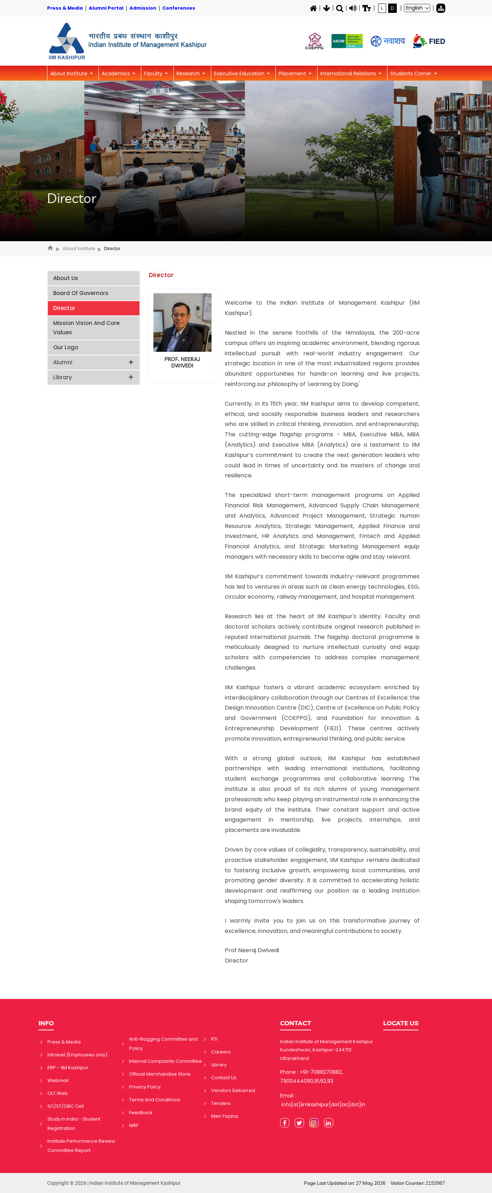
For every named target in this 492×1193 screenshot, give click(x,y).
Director (71, 198)
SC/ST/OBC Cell (65, 1106)
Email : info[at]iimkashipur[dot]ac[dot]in (322, 1100)
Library (94, 377)
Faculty (154, 73)
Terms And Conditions (154, 1099)
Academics (116, 73)
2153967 (435, 1183)
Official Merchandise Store (160, 1074)
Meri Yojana (224, 1116)
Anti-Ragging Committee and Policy (163, 1044)
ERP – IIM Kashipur (67, 1067)
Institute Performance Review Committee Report (81, 1146)
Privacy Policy (145, 1086)
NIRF (133, 1125)
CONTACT (295, 1023)
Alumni (94, 362)
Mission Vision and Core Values (86, 327)
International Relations (348, 73)
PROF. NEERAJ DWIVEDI (182, 362)
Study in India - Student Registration (73, 1124)
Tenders (220, 1103)
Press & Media (64, 1042)
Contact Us (224, 1077)
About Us (65, 278)
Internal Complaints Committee (165, 1061)
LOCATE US (401, 1023)
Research (189, 73)
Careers (220, 1052)
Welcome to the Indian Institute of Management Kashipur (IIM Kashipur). (322, 308)
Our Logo (65, 347)
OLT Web (57, 1093)
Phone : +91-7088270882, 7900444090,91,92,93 (311, 1076)
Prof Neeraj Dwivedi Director (252, 955)
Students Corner (411, 73)
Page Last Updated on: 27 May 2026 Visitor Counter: (374, 1183)
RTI (214, 1039)
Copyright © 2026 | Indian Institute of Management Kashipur (114, 1183)
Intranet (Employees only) (77, 1054)
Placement (293, 73)
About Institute (69, 73)
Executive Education (240, 73)
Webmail (58, 1080)
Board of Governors (80, 293)
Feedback (141, 1112)
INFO (46, 1023)
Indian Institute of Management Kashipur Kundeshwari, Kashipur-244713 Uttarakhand (326, 1050)
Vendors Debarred (233, 1090)
